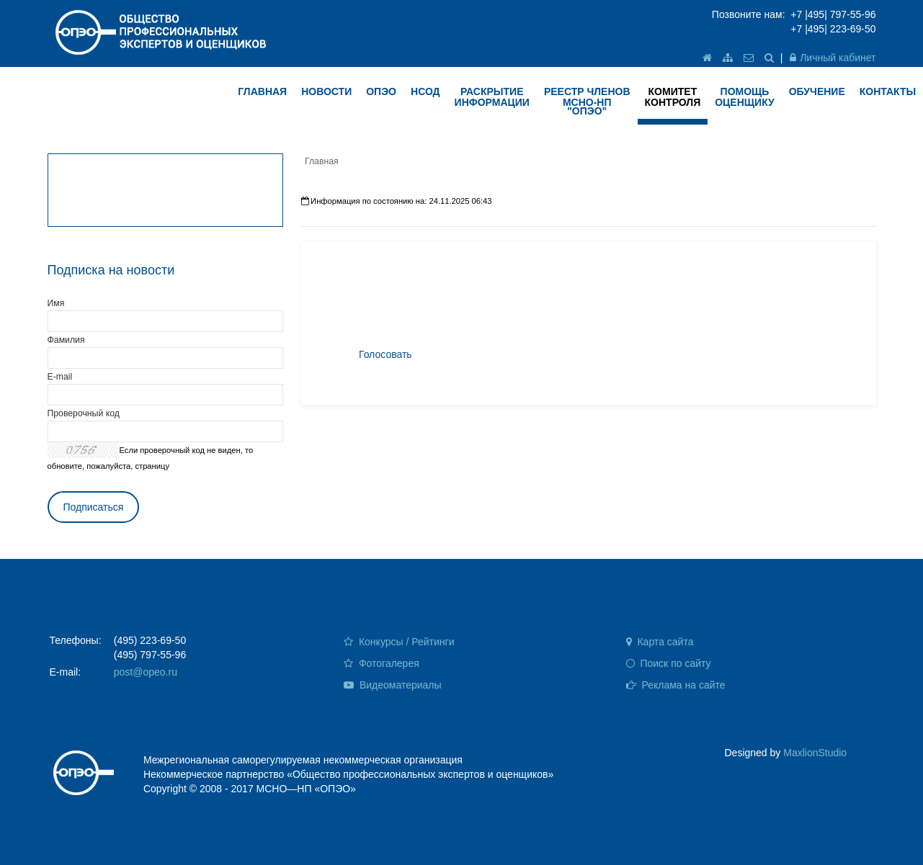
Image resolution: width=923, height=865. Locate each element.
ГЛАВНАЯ (262, 91)
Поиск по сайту (668, 663)
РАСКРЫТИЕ (492, 97)
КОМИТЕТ (673, 97)
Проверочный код (84, 413)
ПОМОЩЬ (745, 97)
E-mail (60, 377)
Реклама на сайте (676, 685)
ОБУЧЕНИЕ (817, 91)
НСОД (425, 91)
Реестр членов (587, 101)
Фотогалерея (381, 663)
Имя (56, 303)
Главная (322, 161)
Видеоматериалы (393, 685)
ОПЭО (381, 91)
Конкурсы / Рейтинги (399, 641)
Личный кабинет (832, 57)
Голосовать (385, 354)
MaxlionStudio (815, 752)
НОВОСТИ (326, 91)
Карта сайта (660, 641)
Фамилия (66, 340)
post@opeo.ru (145, 672)
